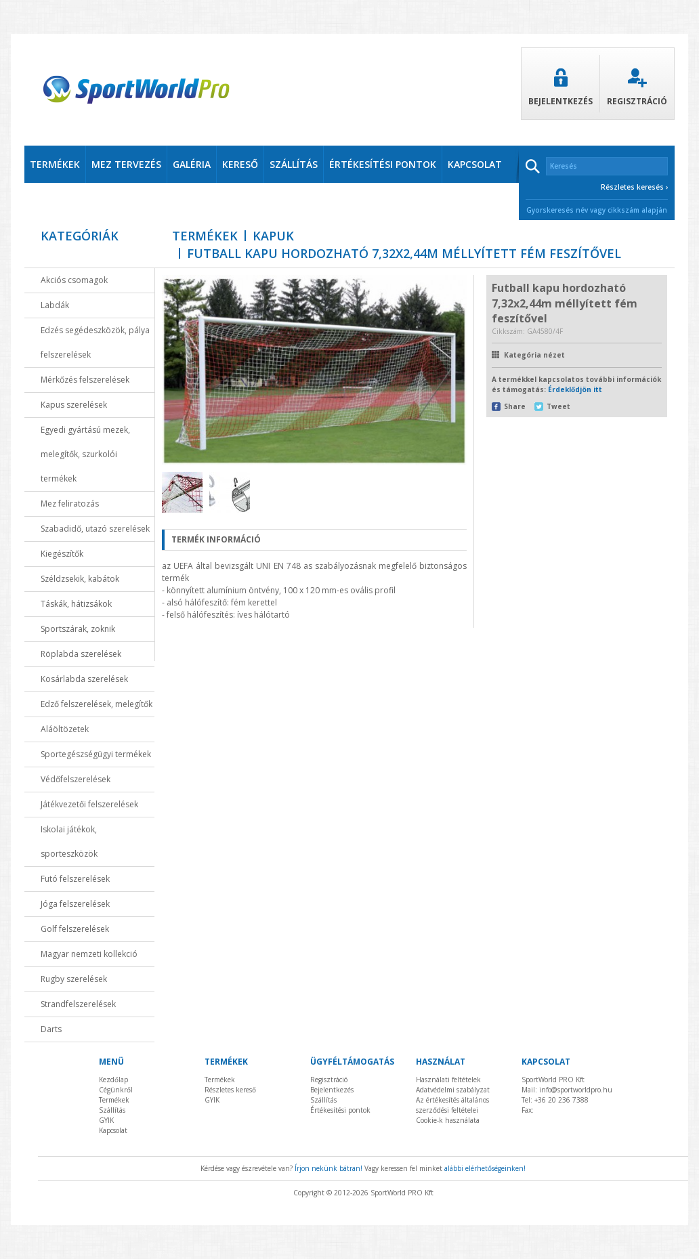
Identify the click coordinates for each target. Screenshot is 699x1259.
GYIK (106, 1120)
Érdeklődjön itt (575, 389)
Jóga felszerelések (75, 904)
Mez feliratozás (70, 503)
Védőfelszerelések (75, 779)
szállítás (294, 164)
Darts (51, 1029)
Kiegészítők (62, 553)
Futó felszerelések (75, 878)
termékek (55, 164)
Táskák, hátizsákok (76, 604)
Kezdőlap (113, 1079)
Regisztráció (637, 87)
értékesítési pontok (382, 164)
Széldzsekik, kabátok (80, 578)
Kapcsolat (113, 1130)
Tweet (558, 406)
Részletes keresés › (634, 187)
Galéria (192, 164)
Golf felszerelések (75, 929)
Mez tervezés (126, 164)
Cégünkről (116, 1089)
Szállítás (112, 1110)
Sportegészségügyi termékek (96, 754)
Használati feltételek (448, 1079)
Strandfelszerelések (78, 1004)
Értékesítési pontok (340, 1110)
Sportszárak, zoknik (78, 629)
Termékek (205, 236)
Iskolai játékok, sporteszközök (69, 841)
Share (515, 406)
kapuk (273, 236)
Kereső (240, 164)
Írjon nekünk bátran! (328, 1168)
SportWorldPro (136, 89)
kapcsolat (475, 164)
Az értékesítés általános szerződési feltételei (452, 1105)
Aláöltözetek (65, 729)
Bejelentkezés (560, 87)
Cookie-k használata (448, 1120)
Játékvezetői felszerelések (89, 804)
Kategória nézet (534, 355)
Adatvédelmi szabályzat (453, 1089)
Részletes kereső (230, 1089)
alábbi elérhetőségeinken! (485, 1168)
